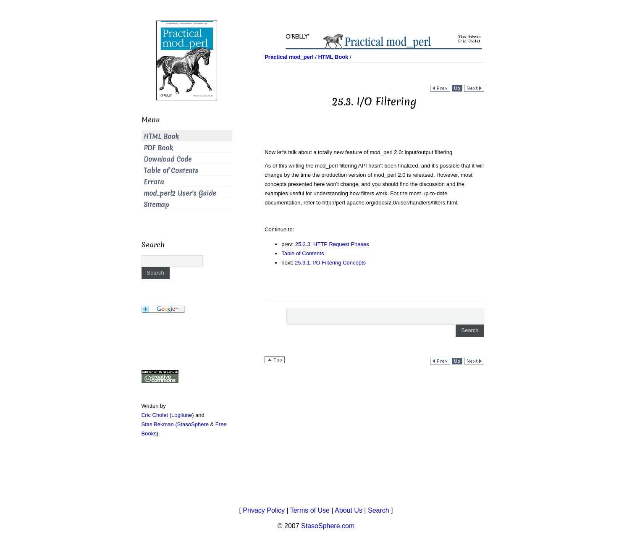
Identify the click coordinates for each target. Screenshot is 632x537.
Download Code (167, 159)
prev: (288, 244)
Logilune (181, 415)
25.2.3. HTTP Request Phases (332, 244)
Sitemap (156, 204)
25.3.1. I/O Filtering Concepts (330, 262)
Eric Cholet (155, 415)
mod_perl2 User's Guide (180, 193)
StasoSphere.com (327, 525)
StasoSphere (193, 424)
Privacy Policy (264, 510)
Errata (154, 182)
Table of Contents (302, 253)
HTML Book (161, 136)
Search (378, 510)
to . (387, 202)
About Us (348, 510)
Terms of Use (310, 510)
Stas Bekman (158, 424)
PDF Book (158, 148)
